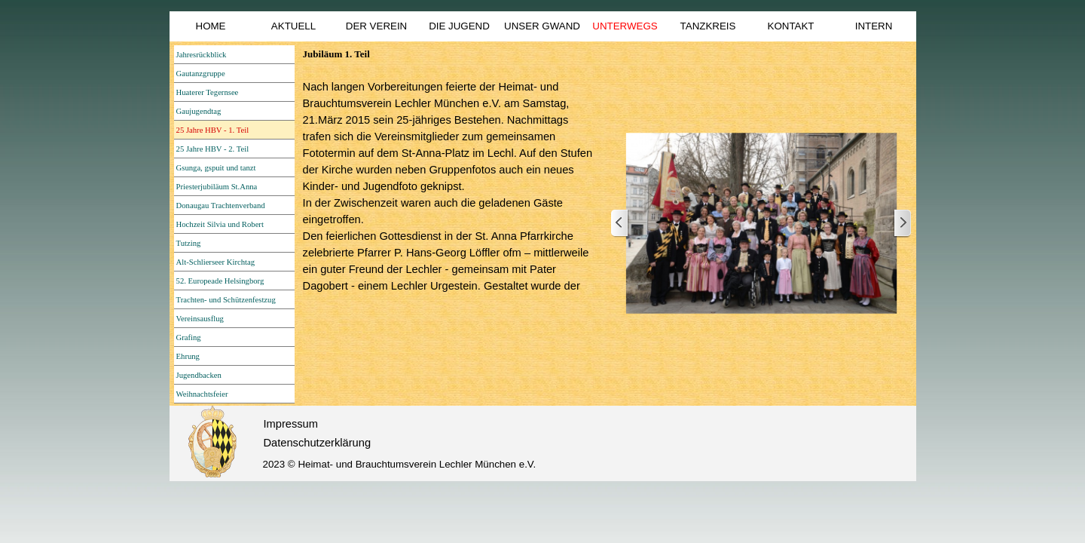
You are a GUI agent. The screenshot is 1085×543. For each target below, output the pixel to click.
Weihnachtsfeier (202, 394)
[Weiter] (902, 223)
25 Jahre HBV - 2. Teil (212, 149)
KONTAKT (791, 26)
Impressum (291, 424)
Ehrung (188, 356)
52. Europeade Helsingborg (220, 281)
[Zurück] (620, 223)
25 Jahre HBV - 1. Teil (212, 130)
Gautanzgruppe (200, 73)
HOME (211, 26)
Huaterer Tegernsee (207, 92)
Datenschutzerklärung (317, 443)
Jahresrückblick (201, 55)
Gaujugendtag (199, 111)
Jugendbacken (199, 375)
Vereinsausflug (200, 318)
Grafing (188, 337)
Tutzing (188, 243)
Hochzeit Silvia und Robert (220, 224)
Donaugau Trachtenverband (220, 205)
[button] (761, 223)
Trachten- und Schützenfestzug (226, 300)
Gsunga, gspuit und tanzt (216, 168)
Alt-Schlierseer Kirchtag (215, 262)
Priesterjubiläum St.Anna (217, 187)
